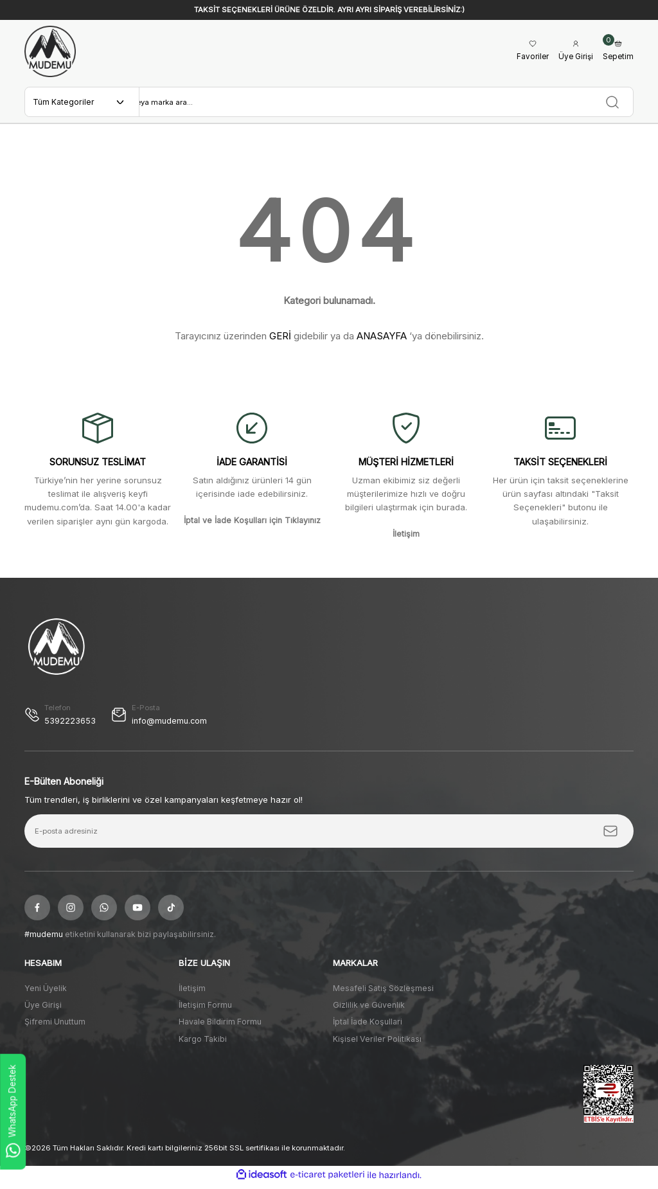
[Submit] (610, 836)
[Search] (386, 104)
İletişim (192, 992)
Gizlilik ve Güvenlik (369, 1010)
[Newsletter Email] (329, 836)
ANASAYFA (382, 340)
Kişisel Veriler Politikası (377, 1043)
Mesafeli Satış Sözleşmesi (383, 992)
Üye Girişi (43, 1010)
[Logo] (50, 51)
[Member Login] (573, 52)
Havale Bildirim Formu (220, 1027)
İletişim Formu (205, 1010)
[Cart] (617, 52)
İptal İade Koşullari (367, 1027)
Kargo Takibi (203, 1043)
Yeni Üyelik (45, 992)
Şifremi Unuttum (54, 1027)
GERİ (280, 340)
